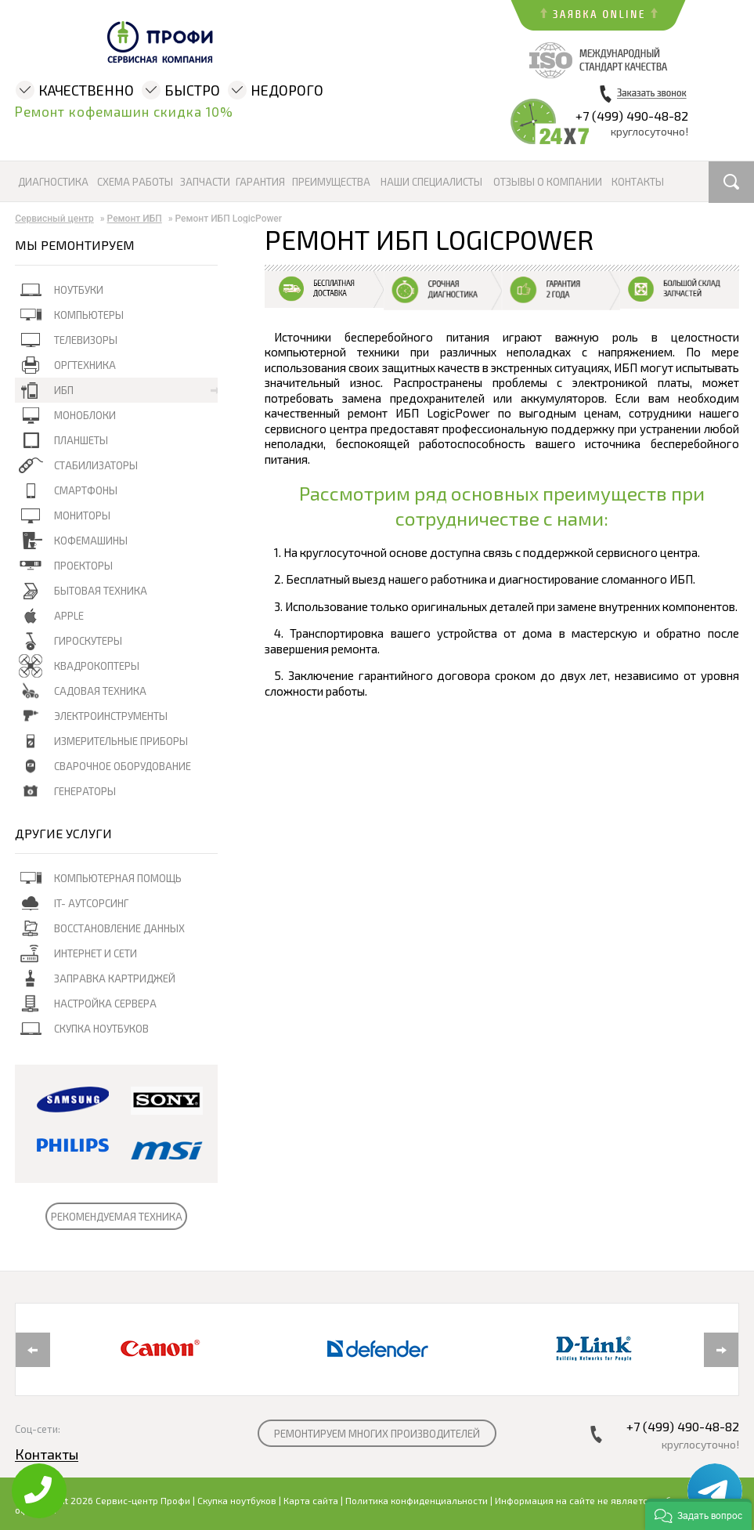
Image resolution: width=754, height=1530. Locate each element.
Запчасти (205, 182)
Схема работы (135, 182)
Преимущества (331, 182)
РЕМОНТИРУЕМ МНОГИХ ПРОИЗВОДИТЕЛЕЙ (377, 1433)
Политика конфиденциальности (416, 1500)
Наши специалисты (431, 182)
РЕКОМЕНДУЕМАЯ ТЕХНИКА (116, 1216)
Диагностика (53, 182)
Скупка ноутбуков (236, 1500)
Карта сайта (310, 1500)
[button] (698, 1514)
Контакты (637, 182)
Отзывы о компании (547, 182)
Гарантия (260, 182)
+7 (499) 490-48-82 (631, 115)
